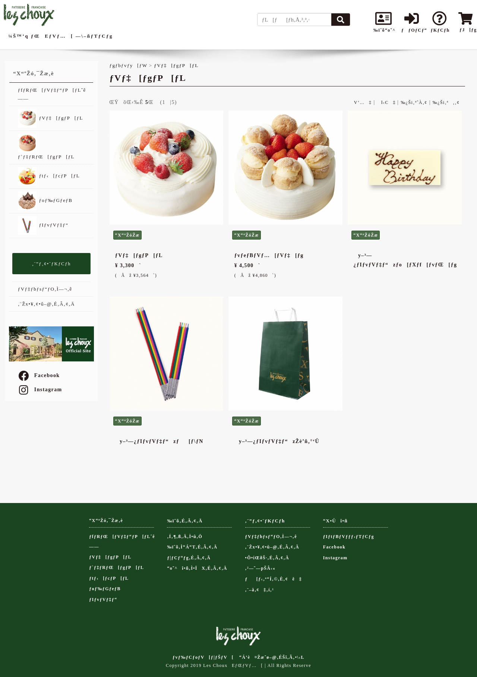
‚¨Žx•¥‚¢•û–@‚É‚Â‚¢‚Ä (46, 304)
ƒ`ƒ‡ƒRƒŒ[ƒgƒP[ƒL (46, 146)
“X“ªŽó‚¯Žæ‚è (106, 520)
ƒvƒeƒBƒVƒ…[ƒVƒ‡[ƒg (269, 255)
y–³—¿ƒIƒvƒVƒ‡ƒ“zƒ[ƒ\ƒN (159, 441)
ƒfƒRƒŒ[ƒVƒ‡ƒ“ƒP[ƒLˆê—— (52, 94)
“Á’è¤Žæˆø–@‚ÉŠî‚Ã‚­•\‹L (271, 657)
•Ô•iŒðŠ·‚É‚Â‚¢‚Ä (267, 557)
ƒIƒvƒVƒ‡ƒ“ (43, 225)
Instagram (40, 389)
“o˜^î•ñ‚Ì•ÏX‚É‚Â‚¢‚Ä (197, 568)
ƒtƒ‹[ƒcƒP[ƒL (49, 176)
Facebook (39, 375)
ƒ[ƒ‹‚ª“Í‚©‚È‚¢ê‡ (273, 579)
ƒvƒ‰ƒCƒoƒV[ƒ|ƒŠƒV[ (203, 657)
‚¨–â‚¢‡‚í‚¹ (259, 589)
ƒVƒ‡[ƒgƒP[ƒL (50, 118)
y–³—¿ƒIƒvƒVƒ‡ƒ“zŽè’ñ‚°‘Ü (276, 441)
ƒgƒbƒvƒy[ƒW (129, 65)
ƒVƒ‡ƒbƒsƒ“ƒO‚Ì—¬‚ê (45, 289)
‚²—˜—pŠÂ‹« (260, 568)
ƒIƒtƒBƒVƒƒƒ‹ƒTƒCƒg (348, 536)
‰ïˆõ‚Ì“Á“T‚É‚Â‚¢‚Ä (192, 547)
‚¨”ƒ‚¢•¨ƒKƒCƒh (51, 263)
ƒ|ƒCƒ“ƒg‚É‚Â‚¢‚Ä (189, 557)
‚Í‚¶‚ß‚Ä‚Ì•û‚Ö (184, 536)
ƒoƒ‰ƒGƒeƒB (45, 201)
